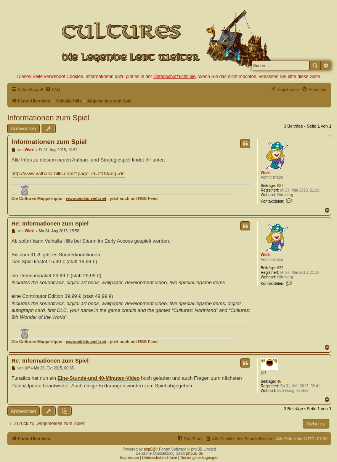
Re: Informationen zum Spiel (50, 223)
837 (280, 186)
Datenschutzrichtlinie (174, 76)
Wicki (266, 173)
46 (279, 381)
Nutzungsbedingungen (199, 458)
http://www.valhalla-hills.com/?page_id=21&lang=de (68, 173)
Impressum (129, 458)
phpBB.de (194, 453)
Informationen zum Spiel (48, 118)
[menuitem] (52, 89)
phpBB (149, 449)
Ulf (263, 373)
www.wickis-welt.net (86, 198)
